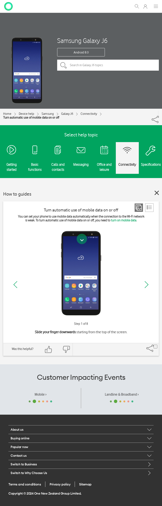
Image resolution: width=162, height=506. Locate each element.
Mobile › (40, 394)
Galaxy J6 (67, 114)
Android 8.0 (81, 52)
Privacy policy (60, 484)
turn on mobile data (123, 220)
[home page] (8, 6)
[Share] (158, 113)
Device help (26, 114)
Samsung (48, 114)
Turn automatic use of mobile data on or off (31, 117)
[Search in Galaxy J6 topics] (108, 65)
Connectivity (89, 114)
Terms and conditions (24, 484)
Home (7, 114)
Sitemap (85, 484)
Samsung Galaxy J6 (82, 40)
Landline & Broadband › (122, 394)
